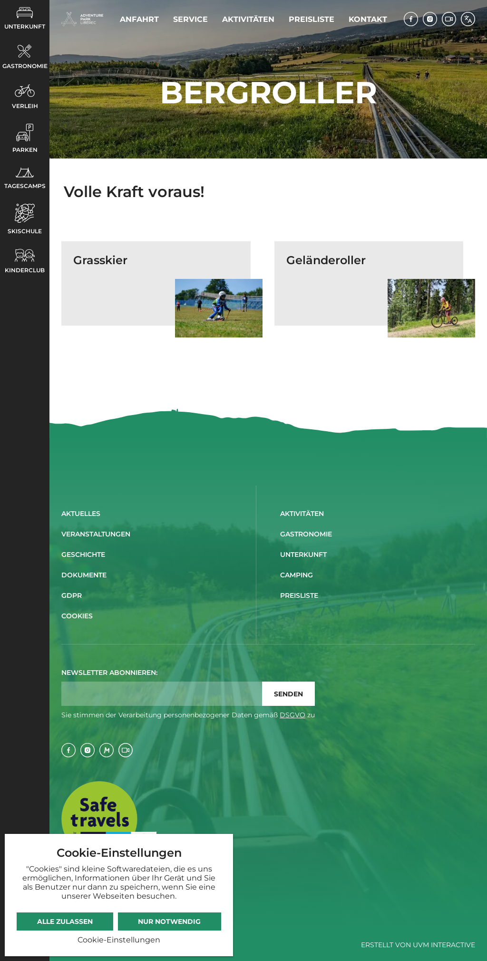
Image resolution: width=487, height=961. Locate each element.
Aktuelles (80, 513)
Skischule (25, 219)
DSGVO (292, 715)
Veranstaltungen (95, 534)
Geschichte (83, 554)
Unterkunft (24, 18)
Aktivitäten (248, 19)
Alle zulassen (65, 921)
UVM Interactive (444, 945)
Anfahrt (139, 19)
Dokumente (84, 575)
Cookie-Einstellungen (119, 939)
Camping (296, 575)
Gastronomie (25, 56)
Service (190, 19)
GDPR (71, 595)
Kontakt (368, 19)
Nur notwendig (169, 921)
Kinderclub (25, 261)
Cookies (77, 616)
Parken (25, 138)
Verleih (25, 96)
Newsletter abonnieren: (109, 672)
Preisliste (311, 19)
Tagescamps (25, 178)
